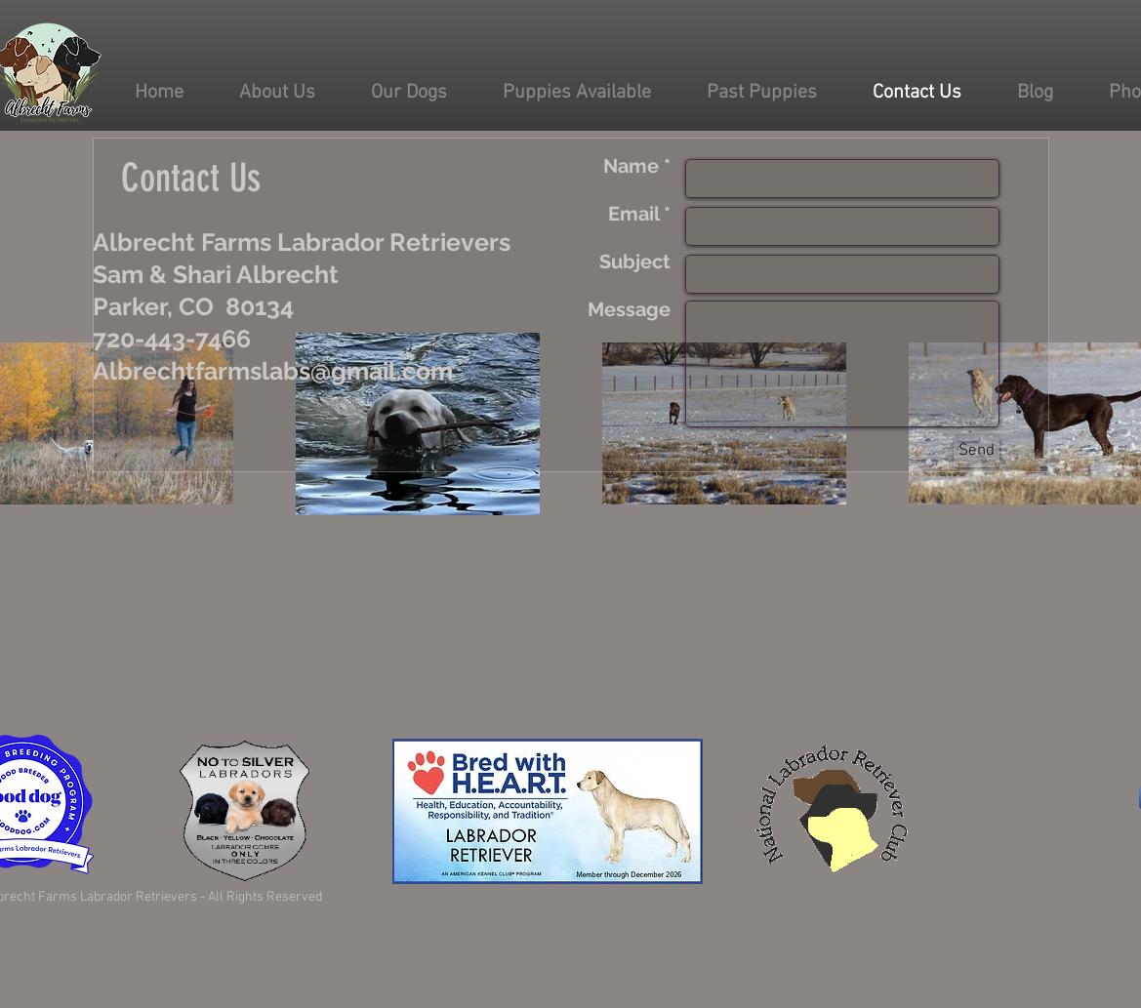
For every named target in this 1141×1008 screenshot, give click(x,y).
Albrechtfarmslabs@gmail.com (273, 370)
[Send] (976, 451)
